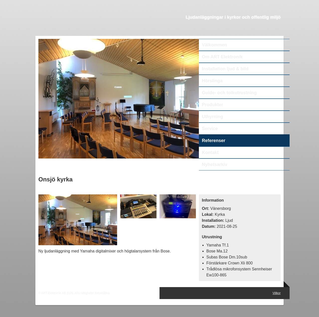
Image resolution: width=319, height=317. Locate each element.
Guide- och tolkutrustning (229, 92)
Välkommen (214, 44)
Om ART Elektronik (222, 56)
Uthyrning (212, 116)
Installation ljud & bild (225, 68)
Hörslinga (212, 80)
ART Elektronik (86, 24)
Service (210, 128)
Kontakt (210, 152)
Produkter (212, 104)
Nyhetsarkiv (214, 164)
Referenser (213, 140)
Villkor (277, 293)
